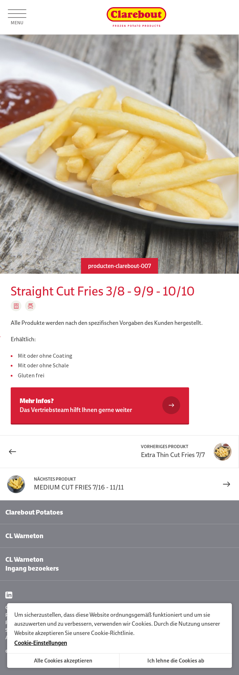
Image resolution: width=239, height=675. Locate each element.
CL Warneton (24, 535)
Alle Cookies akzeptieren (63, 660)
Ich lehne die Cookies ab (175, 660)
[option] (119, 154)
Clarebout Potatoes (34, 512)
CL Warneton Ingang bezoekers (32, 564)
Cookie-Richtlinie (112, 633)
